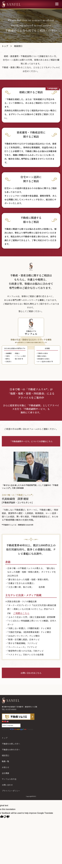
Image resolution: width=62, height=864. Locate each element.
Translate (21, 729)
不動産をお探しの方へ (11, 743)
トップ (5, 46)
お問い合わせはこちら (31, 672)
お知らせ (5, 767)
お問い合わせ (7, 785)
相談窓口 (5, 755)
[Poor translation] (6, 817)
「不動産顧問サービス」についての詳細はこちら (31, 441)
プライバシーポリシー (11, 790)
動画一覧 (5, 761)
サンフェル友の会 (9, 779)
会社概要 (5, 773)
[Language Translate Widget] (11, 725)
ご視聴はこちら (21, 613)
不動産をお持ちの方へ (11, 749)
